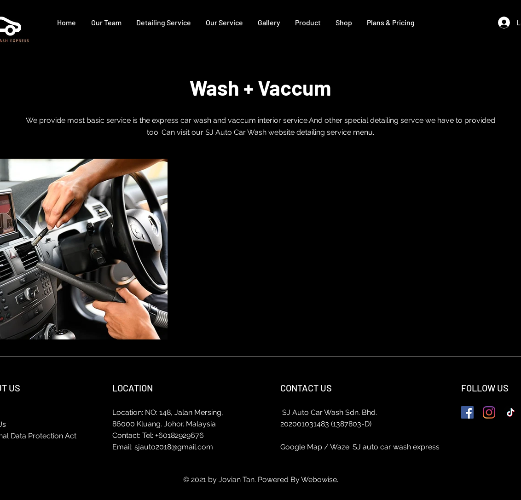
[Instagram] (489, 412)
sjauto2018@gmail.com (173, 447)
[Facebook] (467, 412)
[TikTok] (510, 412)
